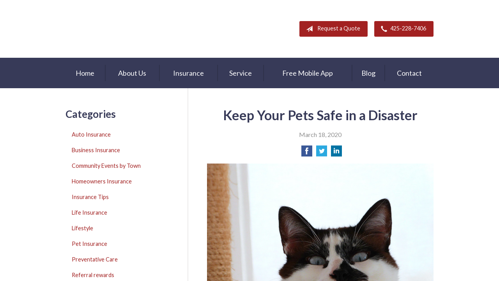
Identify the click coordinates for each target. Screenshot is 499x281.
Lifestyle (82, 228)
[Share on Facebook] (306, 153)
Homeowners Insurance (102, 181)
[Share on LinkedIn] (336, 153)
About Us (132, 73)
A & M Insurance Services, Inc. (114, 28)
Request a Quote (331, 29)
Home (85, 73)
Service (240, 73)
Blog (368, 73)
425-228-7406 (402, 29)
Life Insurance (89, 212)
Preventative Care (95, 259)
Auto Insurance (91, 134)
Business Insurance (96, 150)
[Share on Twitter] (321, 153)
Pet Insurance (89, 243)
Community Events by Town (106, 165)
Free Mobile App (307, 73)
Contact (409, 73)
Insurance (188, 73)
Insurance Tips (90, 197)
